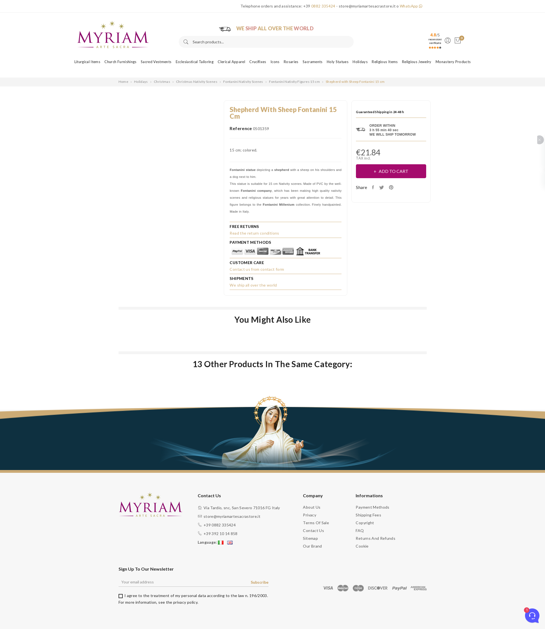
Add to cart (393, 171)
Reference (241, 128)
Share (374, 187)
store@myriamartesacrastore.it (232, 516)
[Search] (266, 42)
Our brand (312, 546)
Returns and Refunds (375, 538)
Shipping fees (368, 515)
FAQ (360, 530)
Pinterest (394, 187)
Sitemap (310, 538)
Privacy (309, 515)
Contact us (313, 530)
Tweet (383, 187)
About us (311, 507)
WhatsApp (410, 6)
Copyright (365, 522)
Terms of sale (316, 522)
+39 (318, 6)
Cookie (362, 546)
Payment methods (372, 507)
